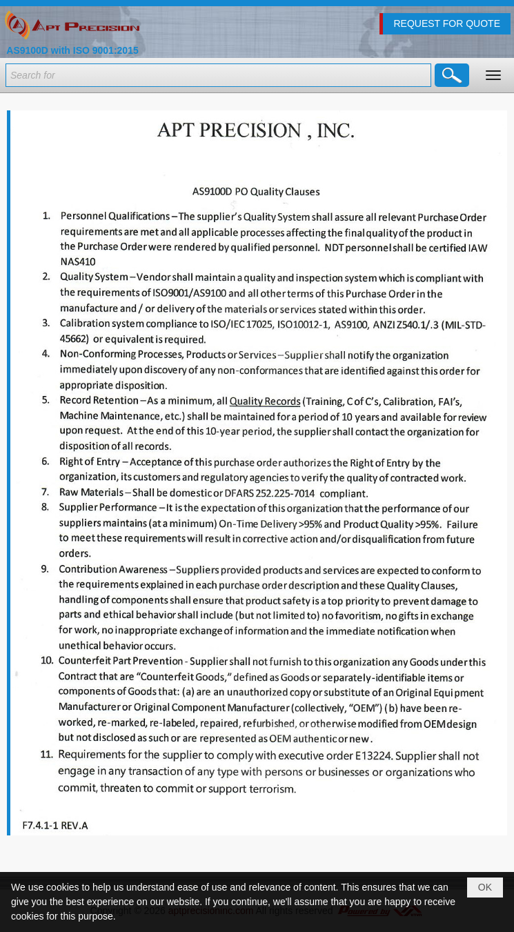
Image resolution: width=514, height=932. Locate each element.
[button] (493, 75)
